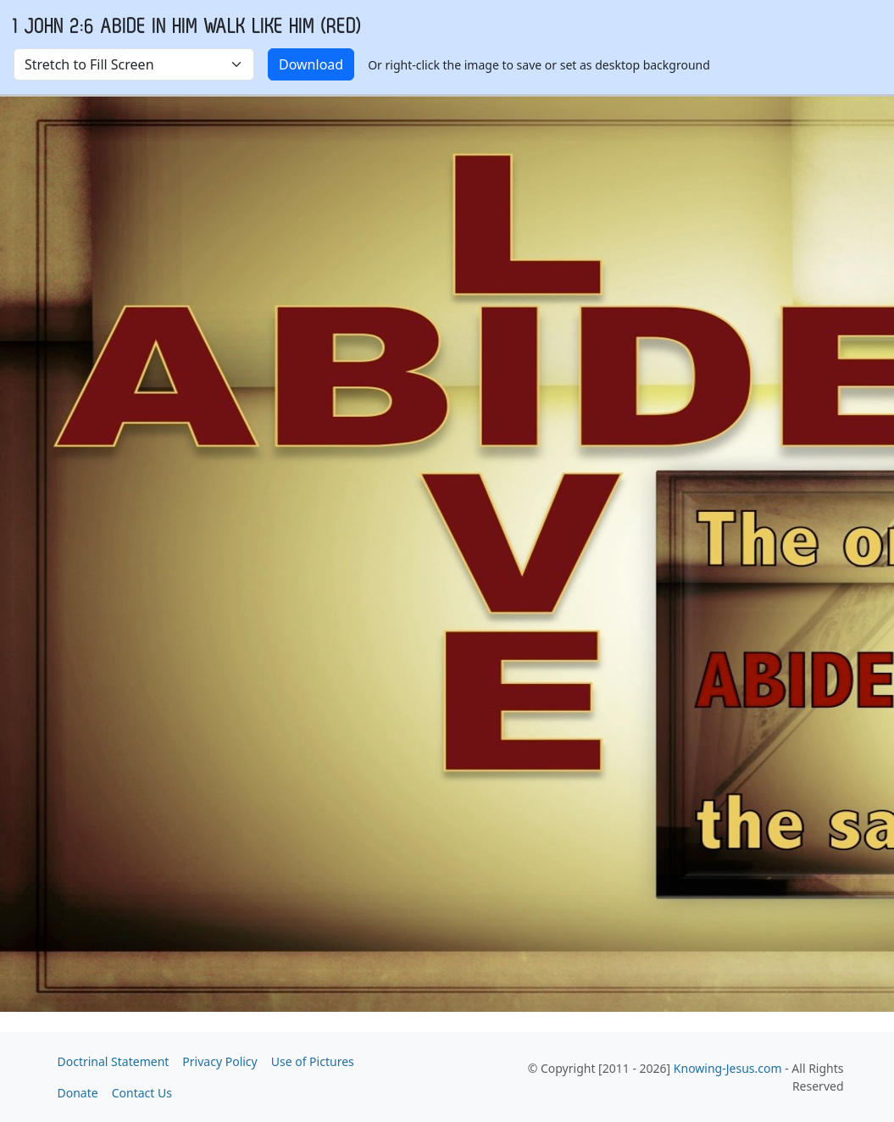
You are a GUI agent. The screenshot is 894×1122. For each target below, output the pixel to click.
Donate (78, 1093)
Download (311, 64)
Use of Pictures (312, 1061)
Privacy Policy (219, 1061)
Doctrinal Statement (113, 1061)
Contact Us (142, 1093)
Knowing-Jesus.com (728, 1068)
